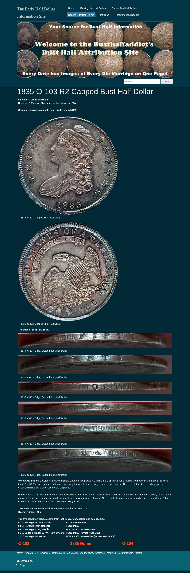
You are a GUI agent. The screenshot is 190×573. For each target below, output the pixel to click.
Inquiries (104, 15)
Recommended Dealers (127, 15)
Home (71, 8)
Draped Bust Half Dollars (124, 8)
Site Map (20, 565)
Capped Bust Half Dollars (81, 15)
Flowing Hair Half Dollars (93, 8)
